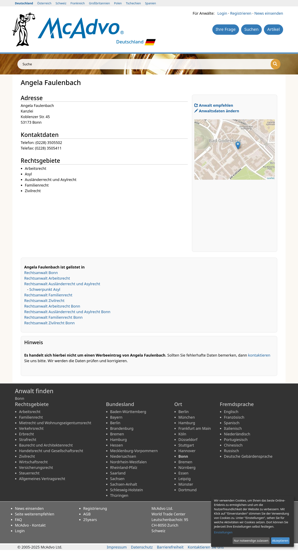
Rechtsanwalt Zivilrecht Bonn (49, 322)
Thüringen (119, 495)
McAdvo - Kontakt (30, 525)
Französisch (234, 417)
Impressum (117, 547)
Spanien (150, 3)
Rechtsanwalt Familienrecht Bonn (53, 317)
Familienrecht (31, 417)
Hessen (116, 445)
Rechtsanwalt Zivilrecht (44, 300)
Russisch (231, 450)
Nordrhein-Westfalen (128, 461)
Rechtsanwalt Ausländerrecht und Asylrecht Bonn (67, 311)
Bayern (116, 417)
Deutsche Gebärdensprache (248, 456)
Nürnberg (187, 467)
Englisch (231, 411)
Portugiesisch (236, 439)
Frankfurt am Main (194, 428)
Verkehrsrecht (31, 428)
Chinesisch (233, 445)
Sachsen (117, 478)
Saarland (117, 473)
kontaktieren (259, 355)
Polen (118, 3)
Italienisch (233, 428)
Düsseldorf (187, 439)
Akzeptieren (280, 541)
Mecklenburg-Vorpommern (134, 450)
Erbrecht (26, 433)
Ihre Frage (226, 29)
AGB (87, 513)
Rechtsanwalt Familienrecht (48, 294)
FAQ (18, 519)
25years (90, 519)
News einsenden (268, 13)
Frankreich (78, 3)
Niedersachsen (123, 456)
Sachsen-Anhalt (123, 484)
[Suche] (275, 64)
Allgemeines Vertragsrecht (42, 478)
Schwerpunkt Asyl (44, 289)
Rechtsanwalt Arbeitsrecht (47, 278)
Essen (183, 473)
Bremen (117, 433)
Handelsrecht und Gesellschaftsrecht (51, 450)
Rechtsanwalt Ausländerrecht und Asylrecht (62, 283)
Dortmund (187, 489)
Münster (185, 484)
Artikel (273, 29)
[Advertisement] (106, 223)
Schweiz (60, 3)
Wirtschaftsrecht (33, 461)
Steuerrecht (29, 473)
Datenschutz (142, 547)
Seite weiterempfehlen (34, 513)
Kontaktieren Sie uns (206, 547)
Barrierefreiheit (170, 547)
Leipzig (184, 478)
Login (222, 13)
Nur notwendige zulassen (251, 541)
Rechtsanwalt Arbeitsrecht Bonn (52, 306)
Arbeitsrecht (29, 411)
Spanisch (231, 422)
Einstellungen (223, 532)
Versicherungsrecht (36, 467)
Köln (182, 433)
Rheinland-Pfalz (123, 467)
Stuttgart (186, 445)
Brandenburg (121, 428)
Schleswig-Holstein (126, 489)
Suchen (251, 29)
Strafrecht (27, 439)
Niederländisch (237, 433)
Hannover (187, 450)
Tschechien (133, 3)
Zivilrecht (27, 456)
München (186, 417)
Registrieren (240, 13)
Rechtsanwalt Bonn (41, 272)
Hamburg (118, 439)
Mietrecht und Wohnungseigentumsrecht (55, 422)
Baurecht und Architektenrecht (46, 445)
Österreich (44, 3)
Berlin (115, 422)
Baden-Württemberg (128, 411)
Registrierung (95, 508)
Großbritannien (99, 3)
